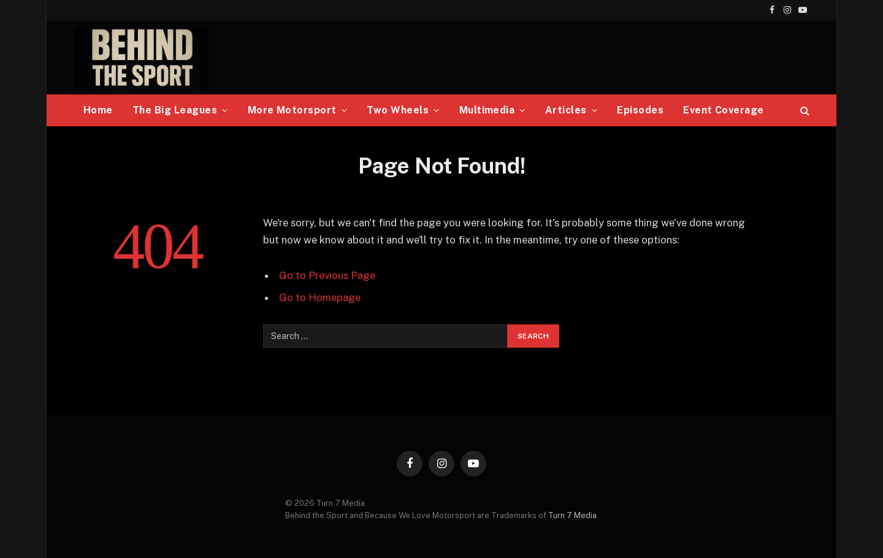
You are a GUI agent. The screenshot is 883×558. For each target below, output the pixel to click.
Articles (566, 110)
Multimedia (487, 110)
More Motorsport (292, 110)
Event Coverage (723, 110)
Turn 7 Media (572, 515)
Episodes (640, 110)
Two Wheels (398, 110)
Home (98, 110)
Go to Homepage (320, 297)
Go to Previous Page (327, 275)
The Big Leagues (174, 110)
